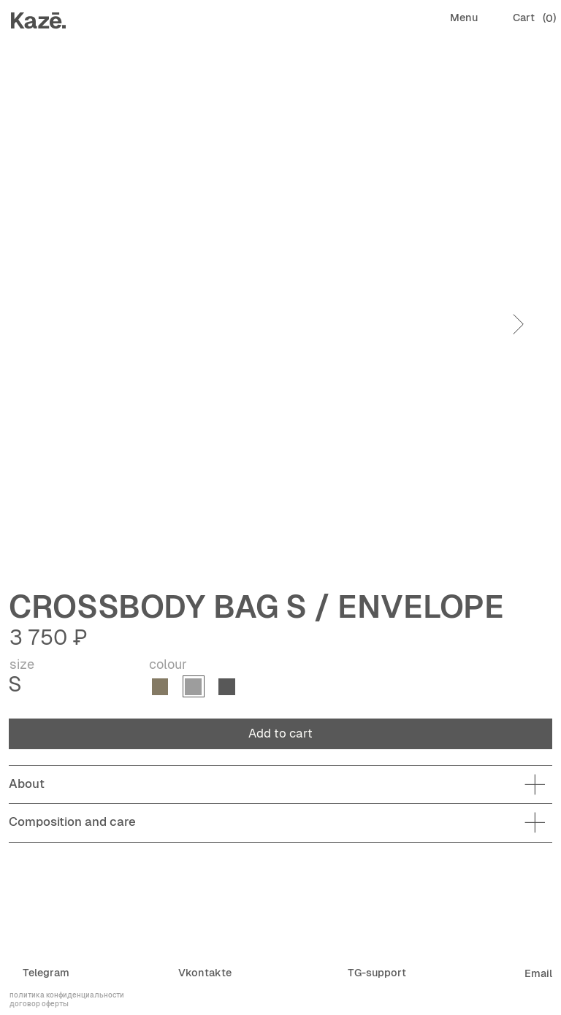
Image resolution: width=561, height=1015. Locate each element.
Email (538, 973)
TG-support (377, 972)
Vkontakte (205, 972)
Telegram (46, 972)
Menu (464, 17)
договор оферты (39, 1004)
